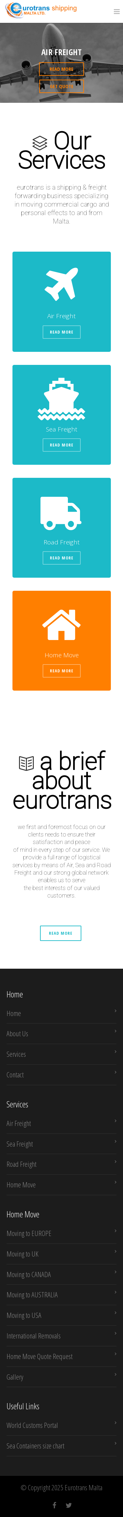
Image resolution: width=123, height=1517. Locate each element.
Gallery (15, 1377)
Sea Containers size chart (35, 1445)
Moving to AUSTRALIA (32, 1294)
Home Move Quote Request (39, 1356)
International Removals (34, 1335)
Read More (61, 332)
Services (16, 1054)
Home (14, 1013)
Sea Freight (20, 1144)
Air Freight (19, 1123)
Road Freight (21, 1164)
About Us (17, 1033)
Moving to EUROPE (29, 1233)
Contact (15, 1074)
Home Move (21, 1184)
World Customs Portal (32, 1425)
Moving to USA (24, 1315)
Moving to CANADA (29, 1274)
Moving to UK (22, 1254)
